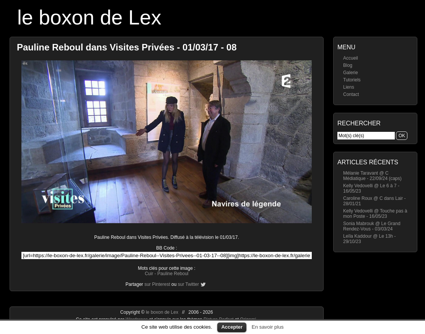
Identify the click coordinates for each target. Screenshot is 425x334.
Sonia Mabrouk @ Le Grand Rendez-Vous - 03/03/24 (372, 226)
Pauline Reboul (172, 273)
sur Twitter (188, 284)
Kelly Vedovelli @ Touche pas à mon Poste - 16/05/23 (375, 213)
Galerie (350, 72)
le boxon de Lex (89, 17)
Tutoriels (352, 80)
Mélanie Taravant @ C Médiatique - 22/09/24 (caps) (372, 175)
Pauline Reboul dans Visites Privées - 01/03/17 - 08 (127, 47)
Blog (347, 65)
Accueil (350, 58)
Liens (348, 87)
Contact (351, 94)
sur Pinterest (157, 284)
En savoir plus (268, 327)
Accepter (232, 327)
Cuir (149, 273)
